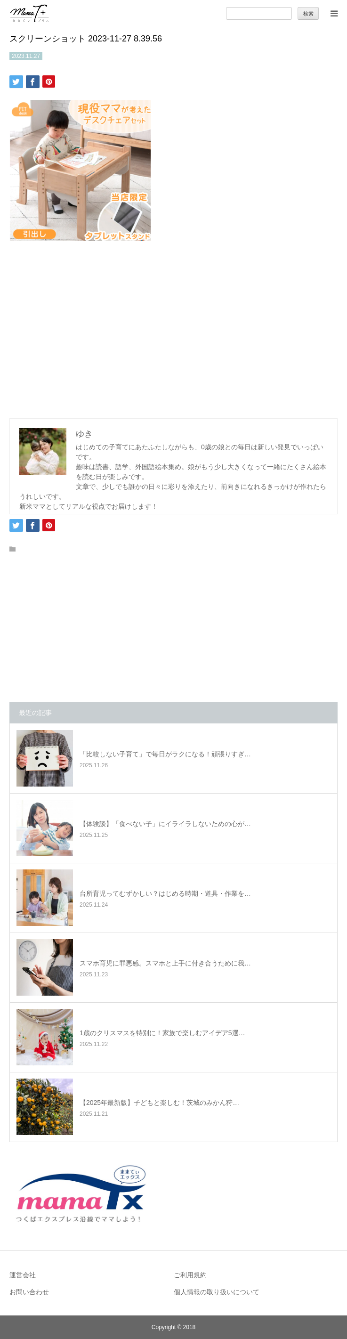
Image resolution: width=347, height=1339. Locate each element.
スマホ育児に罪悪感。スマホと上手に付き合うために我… (165, 963)
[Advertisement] (173, 327)
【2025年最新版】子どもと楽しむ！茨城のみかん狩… (159, 1102)
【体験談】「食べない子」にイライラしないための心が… (165, 824)
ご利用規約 (190, 1275)
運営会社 (22, 1275)
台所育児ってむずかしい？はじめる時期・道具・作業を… (165, 893)
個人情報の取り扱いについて (216, 1292)
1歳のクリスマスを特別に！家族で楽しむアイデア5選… (162, 1033)
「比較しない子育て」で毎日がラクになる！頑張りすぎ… (165, 754)
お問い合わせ (29, 1292)
